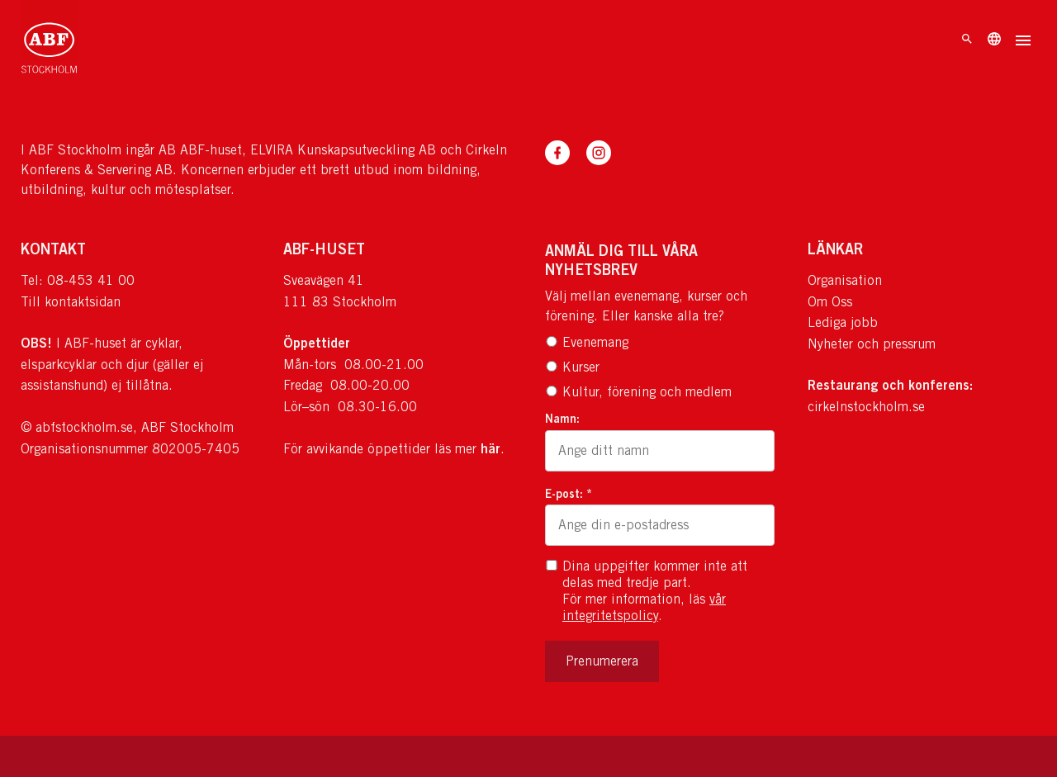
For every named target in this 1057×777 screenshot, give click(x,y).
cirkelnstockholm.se (866, 407)
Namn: (562, 418)
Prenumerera (602, 661)
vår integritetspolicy (644, 607)
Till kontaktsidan (71, 302)
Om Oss (830, 302)
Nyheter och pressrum (872, 344)
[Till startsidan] (49, 41)
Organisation (845, 280)
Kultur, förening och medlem (638, 392)
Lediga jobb (843, 322)
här (490, 448)
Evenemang (586, 342)
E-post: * (568, 493)
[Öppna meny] (1023, 42)
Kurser (572, 367)
